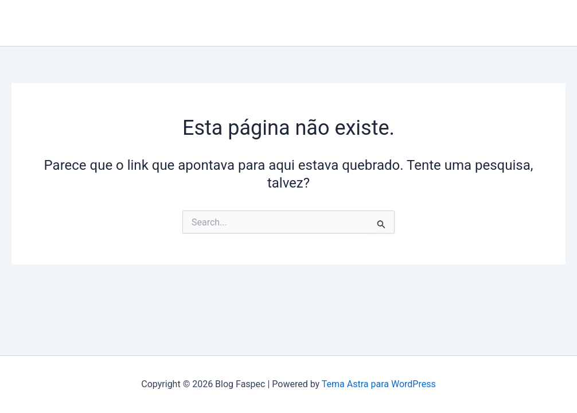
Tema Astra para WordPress (379, 384)
